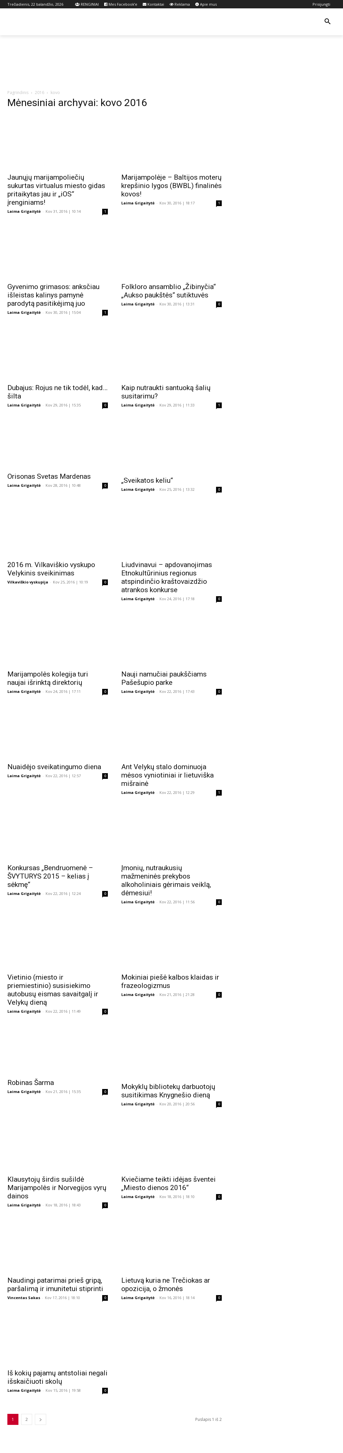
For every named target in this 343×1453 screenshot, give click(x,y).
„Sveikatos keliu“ (147, 480)
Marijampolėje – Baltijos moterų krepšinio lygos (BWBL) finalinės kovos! (171, 185)
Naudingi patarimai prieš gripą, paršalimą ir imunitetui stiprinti (55, 1284)
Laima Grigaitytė (24, 211)
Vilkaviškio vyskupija (27, 581)
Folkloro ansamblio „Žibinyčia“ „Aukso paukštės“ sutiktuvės (168, 291)
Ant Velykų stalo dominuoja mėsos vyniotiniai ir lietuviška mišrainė (167, 775)
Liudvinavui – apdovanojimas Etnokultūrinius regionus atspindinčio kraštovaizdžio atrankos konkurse (166, 577)
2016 (39, 92)
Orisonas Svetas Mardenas (49, 476)
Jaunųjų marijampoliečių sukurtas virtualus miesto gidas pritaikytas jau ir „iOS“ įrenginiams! (56, 189)
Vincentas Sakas (23, 1297)
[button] (328, 22)
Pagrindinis (17, 92)
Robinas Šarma (30, 1083)
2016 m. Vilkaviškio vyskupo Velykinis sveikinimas (51, 569)
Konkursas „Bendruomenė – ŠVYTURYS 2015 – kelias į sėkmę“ (50, 876)
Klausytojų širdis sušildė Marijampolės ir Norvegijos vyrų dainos (57, 1187)
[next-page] (40, 1419)
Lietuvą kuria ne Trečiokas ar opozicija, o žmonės (165, 1284)
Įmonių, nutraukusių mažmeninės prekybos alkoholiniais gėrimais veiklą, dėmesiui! (166, 880)
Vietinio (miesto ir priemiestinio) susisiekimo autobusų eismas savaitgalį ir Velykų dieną (52, 989)
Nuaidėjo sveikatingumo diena (54, 767)
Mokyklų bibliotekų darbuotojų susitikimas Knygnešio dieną (168, 1091)
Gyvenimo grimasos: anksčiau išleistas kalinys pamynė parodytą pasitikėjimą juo (53, 295)
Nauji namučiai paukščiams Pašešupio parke (164, 678)
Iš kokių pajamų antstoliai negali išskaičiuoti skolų (57, 1377)
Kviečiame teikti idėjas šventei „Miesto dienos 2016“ (168, 1183)
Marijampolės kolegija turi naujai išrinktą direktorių (47, 678)
